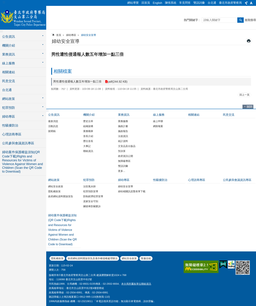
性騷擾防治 (10, 125)
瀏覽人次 (54, 269)
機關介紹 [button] (8, 45)
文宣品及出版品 (126, 146)
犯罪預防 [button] (8, 107)
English (157, 2)
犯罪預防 (89, 179)
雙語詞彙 (199, 2)
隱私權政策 (54, 191)
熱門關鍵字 (191, 20)
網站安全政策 (55, 186)
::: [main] (52, 34)
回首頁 (146, 2)
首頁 (58, 35)
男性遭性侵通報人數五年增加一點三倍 (77, 81)
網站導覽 (133, 2)
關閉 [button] (249, 106)
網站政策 (54, 179)
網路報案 (158, 126)
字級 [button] (251, 3)
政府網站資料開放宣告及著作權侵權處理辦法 (93, 258)
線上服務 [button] (8, 63)
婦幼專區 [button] (8, 116)
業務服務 (123, 121)
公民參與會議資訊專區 (18, 143)
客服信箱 (146, 258)
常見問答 (185, 2)
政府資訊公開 (125, 156)
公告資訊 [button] (8, 36)
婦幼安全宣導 (88, 35)
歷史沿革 (88, 121)
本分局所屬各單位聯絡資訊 (136, 283)
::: (4, 2)
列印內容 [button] (248, 41)
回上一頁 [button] (244, 94)
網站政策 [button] (8, 99)
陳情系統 (170, 2)
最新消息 (53, 121)
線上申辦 (158, 121)
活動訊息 (53, 126)
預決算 (122, 151)
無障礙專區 (124, 161)
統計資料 (123, 141)
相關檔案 (63, 71)
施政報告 (123, 131)
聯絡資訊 (88, 151)
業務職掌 (88, 131)
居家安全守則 (90, 201)
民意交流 (8, 81)
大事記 (87, 146)
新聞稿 (52, 131)
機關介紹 (89, 114)
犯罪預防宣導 (90, 191)
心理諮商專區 (11, 134)
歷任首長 (88, 141)
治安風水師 (89, 186)
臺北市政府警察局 (230, 2)
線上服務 (158, 114)
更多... (121, 171)
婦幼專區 (71, 35)
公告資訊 (54, 114)
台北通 (212, 2)
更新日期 (54, 265)
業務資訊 (123, 114)
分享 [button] (246, 3)
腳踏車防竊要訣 (92, 206)
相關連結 (8, 72)
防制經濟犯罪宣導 (93, 196)
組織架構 (88, 126)
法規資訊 (123, 136)
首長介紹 (88, 136)
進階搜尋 (250, 20)
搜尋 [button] (240, 20)
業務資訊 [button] (8, 54)
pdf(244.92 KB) (117, 81)
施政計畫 (123, 126)
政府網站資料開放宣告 (60, 196)
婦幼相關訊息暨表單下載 (131, 191)
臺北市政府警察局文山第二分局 (23, 17)
